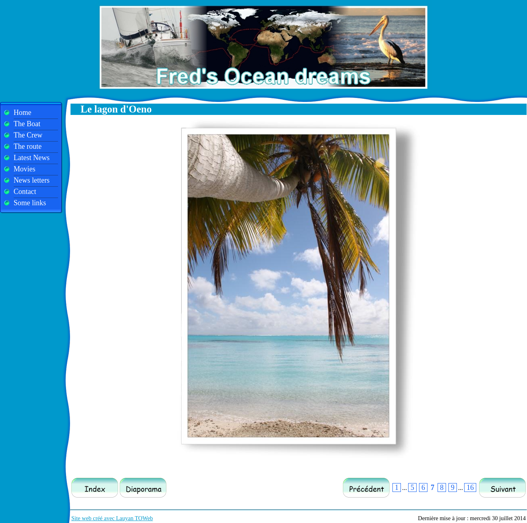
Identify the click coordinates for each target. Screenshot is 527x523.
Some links (30, 203)
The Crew (28, 135)
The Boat (27, 124)
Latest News (32, 158)
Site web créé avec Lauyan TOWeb (112, 518)
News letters (32, 180)
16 (470, 487)
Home (22, 112)
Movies (24, 169)
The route (27, 146)
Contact (25, 192)
